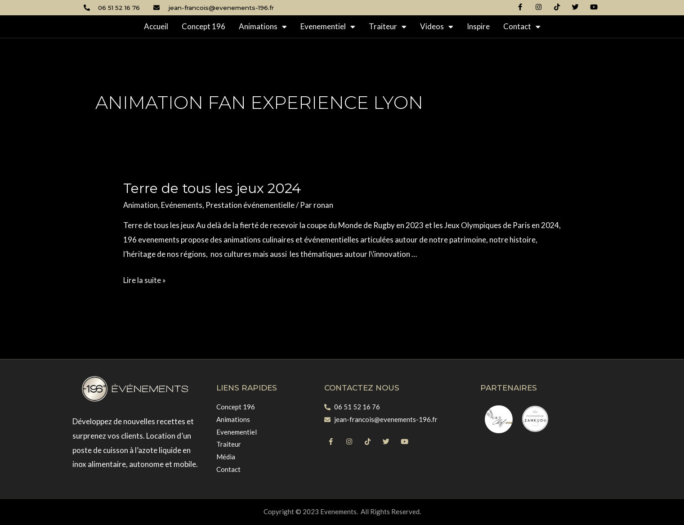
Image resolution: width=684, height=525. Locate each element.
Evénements (182, 205)
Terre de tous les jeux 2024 (212, 188)
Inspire (478, 26)
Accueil (156, 26)
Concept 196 (203, 26)
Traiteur (388, 26)
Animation (140, 205)
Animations (263, 26)
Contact (522, 26)
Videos (436, 26)
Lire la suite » (144, 280)
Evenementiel (327, 26)
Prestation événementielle (250, 205)
